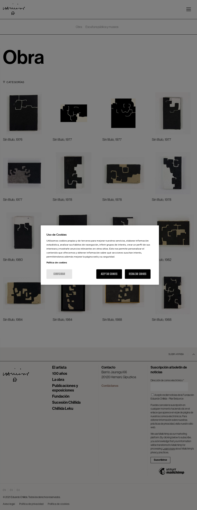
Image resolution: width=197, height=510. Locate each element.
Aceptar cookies (109, 274)
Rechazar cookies (137, 274)
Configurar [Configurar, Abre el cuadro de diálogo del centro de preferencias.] (59, 274)
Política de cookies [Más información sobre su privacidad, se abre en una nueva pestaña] (56, 262)
